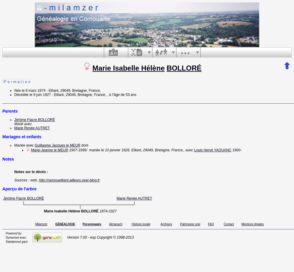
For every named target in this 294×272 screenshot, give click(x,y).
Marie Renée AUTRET (32, 128)
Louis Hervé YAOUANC (213, 150)
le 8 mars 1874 (33, 90)
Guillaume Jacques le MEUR (57, 145)
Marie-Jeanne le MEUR (49, 150)
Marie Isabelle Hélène (128, 68)
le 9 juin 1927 (40, 95)
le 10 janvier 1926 (115, 150)
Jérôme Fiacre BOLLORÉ (34, 120)
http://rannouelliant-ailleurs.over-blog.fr (69, 180)
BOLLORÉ (184, 68)
